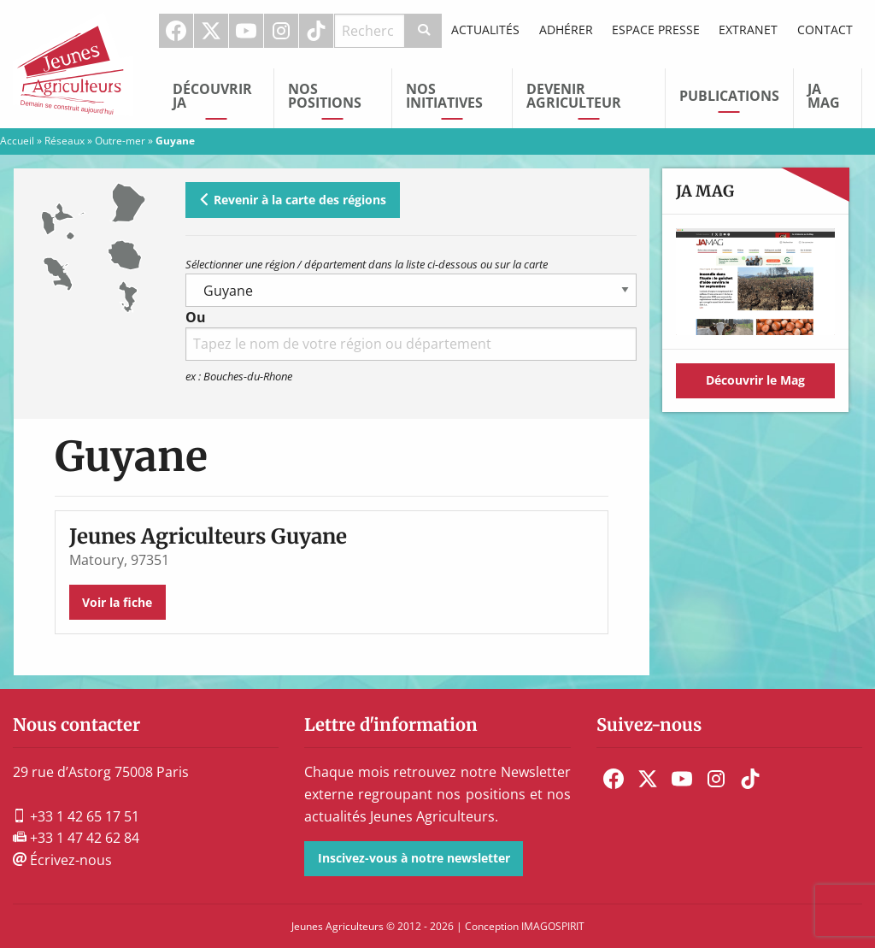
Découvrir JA (212, 95)
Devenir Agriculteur (573, 95)
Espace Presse (656, 29)
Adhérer (566, 29)
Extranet (748, 29)
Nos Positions (324, 95)
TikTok (316, 31)
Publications (729, 95)
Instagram (281, 31)
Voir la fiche (117, 602)
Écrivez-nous (62, 860)
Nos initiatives (444, 95)
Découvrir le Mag (755, 380)
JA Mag (823, 95)
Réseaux (64, 140)
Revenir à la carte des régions (292, 199)
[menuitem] (176, 31)
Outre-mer (120, 140)
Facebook (176, 31)
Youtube (246, 31)
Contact (825, 29)
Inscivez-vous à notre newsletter (414, 858)
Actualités (485, 29)
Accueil (17, 140)
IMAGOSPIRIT (552, 926)
